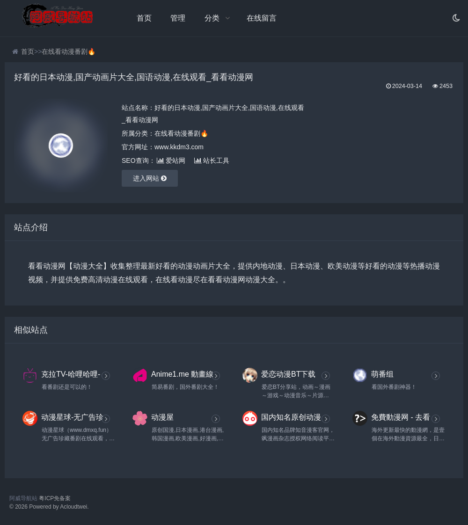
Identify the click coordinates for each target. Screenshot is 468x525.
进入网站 (150, 178)
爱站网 (171, 160)
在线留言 (262, 18)
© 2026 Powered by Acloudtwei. (49, 506)
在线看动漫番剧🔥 (68, 51)
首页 (144, 18)
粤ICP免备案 (55, 498)
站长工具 (211, 160)
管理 (177, 18)
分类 (212, 18)
